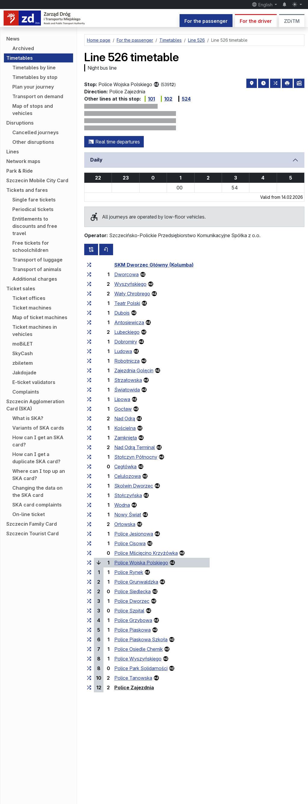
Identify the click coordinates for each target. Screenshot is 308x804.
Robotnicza (127, 361)
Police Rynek (128, 572)
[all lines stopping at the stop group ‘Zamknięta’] (89, 438)
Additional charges (34, 279)
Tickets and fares (27, 190)
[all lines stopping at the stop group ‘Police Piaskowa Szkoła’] (89, 639)
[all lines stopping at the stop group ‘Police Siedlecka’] (89, 591)
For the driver (256, 21)
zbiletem (22, 363)
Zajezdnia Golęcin (133, 370)
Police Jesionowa (133, 534)
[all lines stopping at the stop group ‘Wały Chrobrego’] (89, 294)
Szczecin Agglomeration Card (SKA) (35, 405)
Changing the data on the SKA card (37, 491)
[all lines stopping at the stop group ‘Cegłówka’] (89, 467)
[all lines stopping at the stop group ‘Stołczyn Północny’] (89, 457)
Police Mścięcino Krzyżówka (146, 553)
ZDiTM (292, 21)
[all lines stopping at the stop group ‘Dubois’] (89, 313)
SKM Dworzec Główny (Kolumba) (154, 265)
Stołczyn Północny (135, 457)
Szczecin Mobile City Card (37, 180)
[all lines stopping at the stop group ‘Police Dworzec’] (89, 601)
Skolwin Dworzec (133, 486)
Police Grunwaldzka (136, 582)
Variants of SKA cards (38, 428)
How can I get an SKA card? (37, 441)
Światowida (127, 390)
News (13, 39)
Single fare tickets (34, 200)
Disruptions (20, 123)
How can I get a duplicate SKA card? (36, 457)
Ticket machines (31, 308)
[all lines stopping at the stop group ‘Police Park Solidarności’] (89, 668)
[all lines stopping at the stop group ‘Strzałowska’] (89, 380)
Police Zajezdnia (134, 688)
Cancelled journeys (35, 132)
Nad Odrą (124, 419)
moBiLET (22, 344)
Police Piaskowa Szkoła (141, 639)
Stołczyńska (128, 495)
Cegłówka (125, 467)
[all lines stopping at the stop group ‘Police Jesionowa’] (89, 534)
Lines (12, 152)
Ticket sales (20, 289)
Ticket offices (28, 298)
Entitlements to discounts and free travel (34, 226)
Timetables (19, 58)
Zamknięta (125, 438)
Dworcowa (126, 274)
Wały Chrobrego (132, 294)
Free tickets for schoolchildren (30, 246)
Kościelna (125, 428)
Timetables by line (34, 68)
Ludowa (123, 351)
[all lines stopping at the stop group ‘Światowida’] (89, 390)
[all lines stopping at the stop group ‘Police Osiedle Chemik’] (89, 649)
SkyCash (22, 353)
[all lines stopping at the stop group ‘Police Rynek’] (89, 572)
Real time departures (114, 142)
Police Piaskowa (132, 630)
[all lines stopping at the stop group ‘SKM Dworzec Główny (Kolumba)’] (89, 265)
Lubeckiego (127, 332)
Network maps (23, 161)
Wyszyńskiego (130, 284)
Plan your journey (33, 87)
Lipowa (122, 399)
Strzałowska (128, 380)
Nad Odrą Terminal (134, 447)
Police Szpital (129, 611)
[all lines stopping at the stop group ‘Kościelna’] (89, 428)
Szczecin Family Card (31, 524)
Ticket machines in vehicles (34, 330)
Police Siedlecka (132, 591)
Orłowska (124, 524)
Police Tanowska (133, 678)
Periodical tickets (33, 209)
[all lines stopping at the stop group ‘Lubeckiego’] (89, 332)
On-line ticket (28, 514)
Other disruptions (33, 142)
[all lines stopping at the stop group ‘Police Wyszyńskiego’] (89, 659)
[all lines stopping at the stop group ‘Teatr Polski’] (89, 303)
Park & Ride (19, 171)
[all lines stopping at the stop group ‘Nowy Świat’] (89, 515)
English (263, 4)
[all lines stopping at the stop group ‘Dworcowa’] (89, 274)
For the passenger (206, 21)
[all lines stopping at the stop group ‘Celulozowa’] (89, 476)
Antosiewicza (129, 322)
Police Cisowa (130, 543)
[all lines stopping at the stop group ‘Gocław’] (89, 409)
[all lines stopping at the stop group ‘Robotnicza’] (89, 361)
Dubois (122, 313)
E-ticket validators (33, 382)
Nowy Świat (127, 515)
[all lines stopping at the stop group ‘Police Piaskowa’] (89, 630)
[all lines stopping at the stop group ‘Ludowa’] (89, 351)
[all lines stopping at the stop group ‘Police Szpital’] (89, 611)
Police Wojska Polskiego (141, 563)
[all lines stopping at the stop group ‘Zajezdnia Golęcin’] (89, 370)
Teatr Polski (127, 303)
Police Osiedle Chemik (138, 649)
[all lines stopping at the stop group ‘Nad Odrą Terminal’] (89, 447)
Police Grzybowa (133, 620)
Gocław (123, 409)
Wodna (122, 505)
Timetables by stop (34, 77)
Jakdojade (24, 373)
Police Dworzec (131, 601)
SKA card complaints (37, 505)
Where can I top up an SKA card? (38, 474)
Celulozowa (127, 476)
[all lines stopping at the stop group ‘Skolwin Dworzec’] (89, 486)
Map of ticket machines (39, 317)
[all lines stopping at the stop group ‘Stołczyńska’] (89, 495)
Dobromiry (125, 342)
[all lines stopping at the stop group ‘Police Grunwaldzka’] (89, 582)
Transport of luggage (37, 260)
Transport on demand (37, 96)
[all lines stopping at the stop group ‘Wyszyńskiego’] (89, 284)
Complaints (25, 392)
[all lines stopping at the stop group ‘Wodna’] (89, 505)
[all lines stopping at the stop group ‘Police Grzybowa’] (89, 620)
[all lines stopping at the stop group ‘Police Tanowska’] (89, 678)
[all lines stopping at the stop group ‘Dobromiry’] (89, 342)
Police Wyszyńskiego (138, 659)
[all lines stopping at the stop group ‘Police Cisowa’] (89, 543)
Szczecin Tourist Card (32, 533)
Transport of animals (36, 269)
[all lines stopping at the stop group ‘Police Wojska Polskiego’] (89, 563)
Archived (23, 48)
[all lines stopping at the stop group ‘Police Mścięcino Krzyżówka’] (89, 553)
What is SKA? (27, 418)
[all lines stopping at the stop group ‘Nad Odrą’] (89, 419)
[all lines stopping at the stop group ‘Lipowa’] (89, 399)
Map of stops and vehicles (32, 109)
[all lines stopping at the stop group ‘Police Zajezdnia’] (89, 688)
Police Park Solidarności (141, 668)
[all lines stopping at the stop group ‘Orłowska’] (89, 524)
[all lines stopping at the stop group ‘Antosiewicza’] (89, 322)
